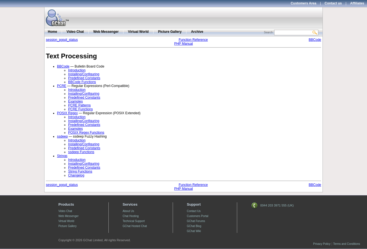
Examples (75, 101)
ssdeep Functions (81, 152)
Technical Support (134, 221)
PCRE (61, 86)
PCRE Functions (80, 109)
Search (268, 32)
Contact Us (193, 211)
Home (52, 32)
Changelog (76, 175)
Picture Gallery (170, 32)
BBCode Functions (82, 82)
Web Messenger (105, 32)
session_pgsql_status (62, 40)
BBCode (315, 40)
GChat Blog (194, 226)
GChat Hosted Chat (135, 226)
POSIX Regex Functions (86, 133)
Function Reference (193, 40)
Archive (197, 32)
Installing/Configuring (83, 74)
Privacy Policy (321, 243)
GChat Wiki (194, 231)
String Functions (80, 171)
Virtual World (138, 32)
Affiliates (357, 3)
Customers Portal (197, 216)
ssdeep (62, 136)
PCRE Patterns (79, 105)
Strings (62, 156)
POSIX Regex (67, 113)
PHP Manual (183, 44)
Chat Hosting (131, 216)
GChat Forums (196, 221)
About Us (128, 211)
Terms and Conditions (346, 243)
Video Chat (75, 32)
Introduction (77, 70)
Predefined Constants (84, 78)
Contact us (333, 3)
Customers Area (303, 3)
